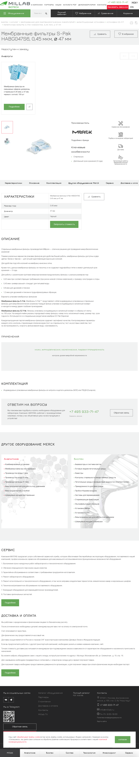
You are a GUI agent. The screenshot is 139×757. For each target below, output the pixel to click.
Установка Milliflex (82, 508)
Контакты (101, 5)
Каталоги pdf (70, 5)
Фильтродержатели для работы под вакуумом (94, 517)
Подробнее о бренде (80, 140)
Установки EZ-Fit (82, 513)
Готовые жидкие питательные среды (90, 469)
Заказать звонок (117, 6)
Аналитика (11, 458)
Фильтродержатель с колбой (17, 491)
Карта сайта (102, 721)
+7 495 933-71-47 (118, 2)
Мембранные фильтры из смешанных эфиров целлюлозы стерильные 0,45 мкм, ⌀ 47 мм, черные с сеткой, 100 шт (17, 90)
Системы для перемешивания (87, 495)
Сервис (110, 183)
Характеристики (13, 183)
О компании (37, 5)
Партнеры (49, 5)
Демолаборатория (87, 5)
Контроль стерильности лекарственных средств (95, 477)
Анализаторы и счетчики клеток (88, 464)
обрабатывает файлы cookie (28, 737)
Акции (58, 5)
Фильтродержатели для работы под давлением (25, 486)
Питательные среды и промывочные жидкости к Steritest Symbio (102, 482)
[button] (124, 56)
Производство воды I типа (16, 473)
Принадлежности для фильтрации (89, 486)
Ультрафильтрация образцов (87, 504)
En (132, 7)
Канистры (79, 473)
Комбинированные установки (17, 464)
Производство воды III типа (17, 482)
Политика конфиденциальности (109, 718)
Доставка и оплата (48, 705)
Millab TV (43, 714)
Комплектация (53, 183)
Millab (10, 753)
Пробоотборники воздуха (86, 491)
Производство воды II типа (16, 477)
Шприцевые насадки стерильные (89, 521)
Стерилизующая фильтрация (87, 499)
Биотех (79, 458)
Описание (34, 183)
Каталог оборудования (50, 693)
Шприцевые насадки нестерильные (20, 495)
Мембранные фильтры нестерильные (20, 469)
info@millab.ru (107, 709)
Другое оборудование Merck (83, 183)
